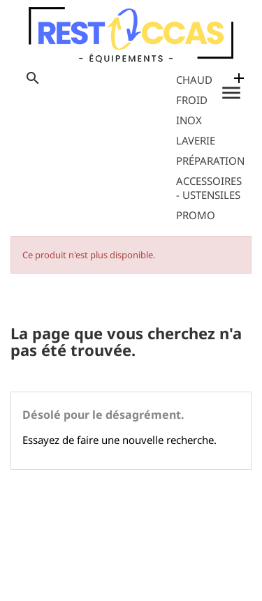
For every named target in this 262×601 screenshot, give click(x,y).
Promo (195, 215)
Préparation (210, 161)
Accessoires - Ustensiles (209, 188)
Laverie (195, 140)
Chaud (194, 80)
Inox (189, 120)
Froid (192, 100)
